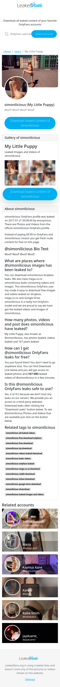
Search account (44, 34)
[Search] (30, 34)
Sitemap (30, 679)
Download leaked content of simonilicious (30, 123)
